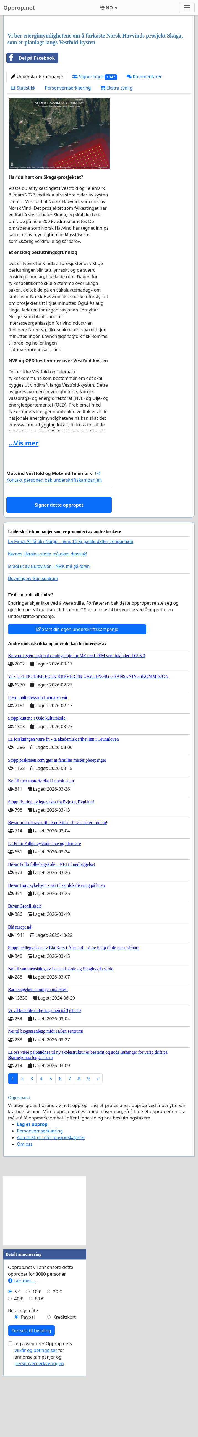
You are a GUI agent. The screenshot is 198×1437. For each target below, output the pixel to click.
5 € (17, 1369)
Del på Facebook (31, 135)
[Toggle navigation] (187, 7)
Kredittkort (64, 1394)
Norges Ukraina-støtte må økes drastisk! (47, 631)
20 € (57, 1369)
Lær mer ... (22, 1358)
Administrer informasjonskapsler (51, 1215)
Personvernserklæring (68, 165)
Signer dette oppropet (59, 582)
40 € (18, 1376)
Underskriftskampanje (37, 154)
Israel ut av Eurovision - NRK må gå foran (49, 643)
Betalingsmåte (23, 1388)
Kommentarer (144, 154)
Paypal (28, 1394)
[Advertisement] (99, 63)
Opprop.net (19, 7)
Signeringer (94, 154)
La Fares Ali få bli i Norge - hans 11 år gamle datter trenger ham (70, 619)
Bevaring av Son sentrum (33, 656)
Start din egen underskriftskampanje (77, 707)
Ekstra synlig (116, 165)
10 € (36, 1369)
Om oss (25, 1221)
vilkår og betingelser (36, 1428)
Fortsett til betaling (31, 1408)
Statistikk (23, 165)
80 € (39, 1376)
